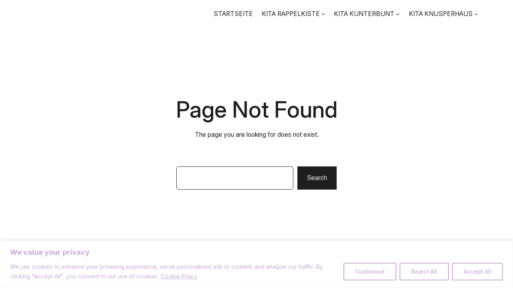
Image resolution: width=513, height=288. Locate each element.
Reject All (424, 271)
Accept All (477, 271)
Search (317, 177)
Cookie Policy (179, 276)
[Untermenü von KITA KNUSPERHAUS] (476, 14)
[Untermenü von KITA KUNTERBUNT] (398, 14)
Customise (370, 271)
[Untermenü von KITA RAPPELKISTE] (323, 14)
